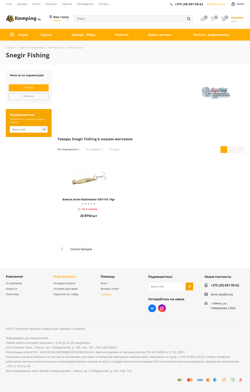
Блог (104, 283)
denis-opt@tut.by (222, 294)
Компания (14, 276)
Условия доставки (65, 288)
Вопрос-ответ (110, 288)
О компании (14, 283)
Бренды (106, 294)
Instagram (162, 308)
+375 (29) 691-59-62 (225, 285)
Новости (11, 288)
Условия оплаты (64, 283)
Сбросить (28, 96)
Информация (64, 276)
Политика (12, 294)
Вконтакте (152, 308)
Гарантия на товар (65, 294)
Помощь (108, 276)
